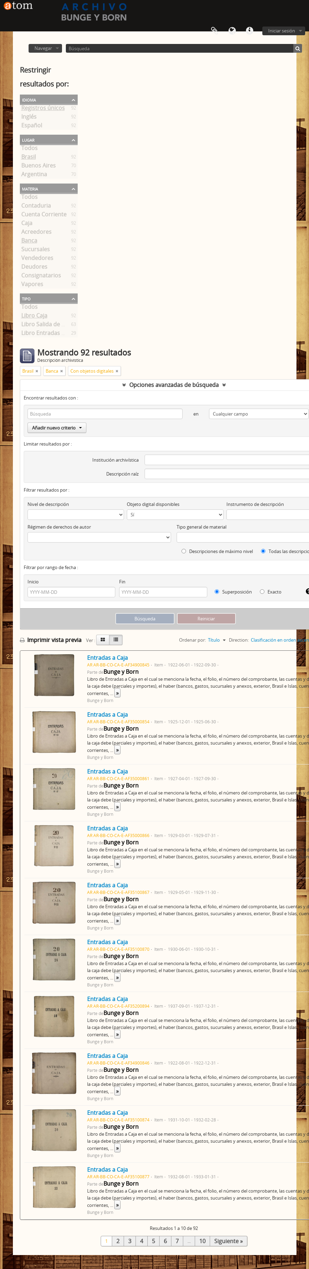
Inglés (29, 118)
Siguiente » (228, 1241)
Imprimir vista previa (51, 640)
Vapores (32, 285)
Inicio (33, 581)
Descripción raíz (122, 474)
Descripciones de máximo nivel (217, 551)
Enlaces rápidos (249, 31)
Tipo (26, 298)
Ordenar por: (192, 640)
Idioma (232, 31)
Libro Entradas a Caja (49, 334)
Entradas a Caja (107, 658)
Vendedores (37, 259)
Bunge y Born (121, 671)
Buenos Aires (38, 167)
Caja (26, 224)
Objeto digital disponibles (153, 504)
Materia (30, 188)
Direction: (239, 640)
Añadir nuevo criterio (57, 428)
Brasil (28, 158)
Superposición (233, 592)
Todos (29, 149)
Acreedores (36, 233)
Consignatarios (41, 277)
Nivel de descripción (48, 504)
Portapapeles (214, 31)
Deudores (34, 268)
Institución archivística (115, 460)
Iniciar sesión (281, 31)
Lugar (28, 139)
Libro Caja (34, 317)
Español (31, 126)
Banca (29, 242)
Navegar (43, 48)
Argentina (34, 175)
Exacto (270, 592)
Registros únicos (43, 109)
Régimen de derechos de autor (59, 527)
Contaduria (36, 207)
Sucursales (35, 250)
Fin (122, 581)
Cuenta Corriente (44, 215)
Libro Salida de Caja (46, 325)
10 (202, 1241)
